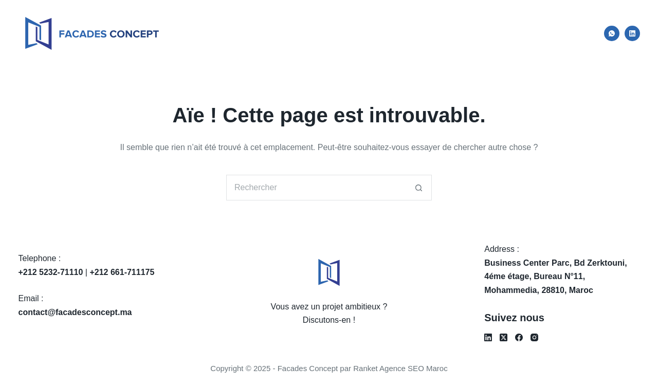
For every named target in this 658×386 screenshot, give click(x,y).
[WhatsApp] (611, 33)
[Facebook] (519, 337)
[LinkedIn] (632, 33)
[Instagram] (534, 337)
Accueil (369, 33)
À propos (419, 33)
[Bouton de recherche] (419, 187)
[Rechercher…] (316, 187)
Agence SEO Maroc (413, 368)
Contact (569, 33)
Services (472, 33)
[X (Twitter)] (503, 337)
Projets (522, 33)
